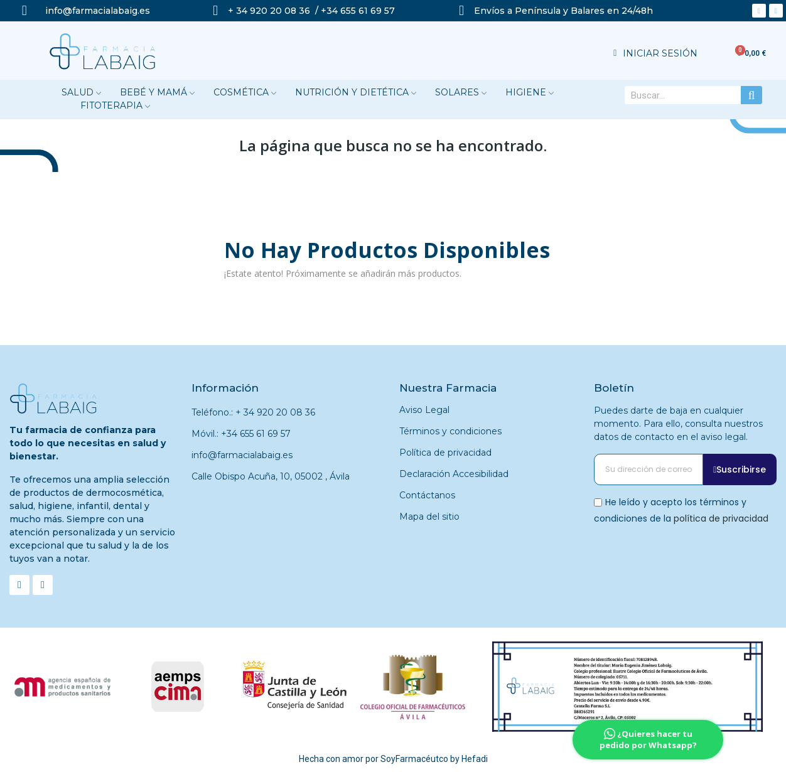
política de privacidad (721, 518)
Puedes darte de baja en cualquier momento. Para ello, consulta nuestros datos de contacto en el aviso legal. (678, 423)
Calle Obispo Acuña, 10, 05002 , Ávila (270, 476)
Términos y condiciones (450, 431)
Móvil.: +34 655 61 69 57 (241, 433)
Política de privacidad (445, 452)
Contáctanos (427, 495)
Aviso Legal (424, 409)
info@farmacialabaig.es (242, 455)
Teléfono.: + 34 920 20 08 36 (253, 412)
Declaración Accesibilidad (454, 474)
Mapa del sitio (429, 516)
